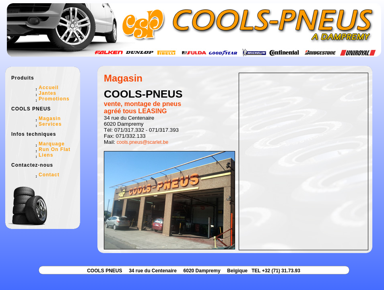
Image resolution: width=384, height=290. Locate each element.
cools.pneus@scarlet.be (142, 142)
